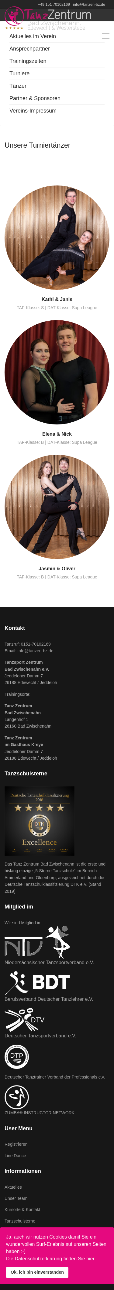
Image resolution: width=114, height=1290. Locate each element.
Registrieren (16, 1144)
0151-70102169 (36, 644)
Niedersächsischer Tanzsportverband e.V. (49, 962)
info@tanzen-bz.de (89, 4)
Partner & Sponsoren (34, 98)
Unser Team (16, 1198)
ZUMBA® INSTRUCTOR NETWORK (39, 1112)
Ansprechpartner (29, 49)
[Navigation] (105, 36)
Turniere (19, 73)
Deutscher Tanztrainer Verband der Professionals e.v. (55, 1077)
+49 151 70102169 (54, 4)
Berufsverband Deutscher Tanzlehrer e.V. (49, 999)
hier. (90, 1258)
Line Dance (15, 1155)
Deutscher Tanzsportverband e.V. (40, 1035)
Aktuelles (13, 1187)
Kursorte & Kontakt (22, 1209)
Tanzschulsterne (20, 1221)
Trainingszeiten (27, 61)
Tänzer (17, 86)
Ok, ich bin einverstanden (37, 1272)
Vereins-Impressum (33, 111)
